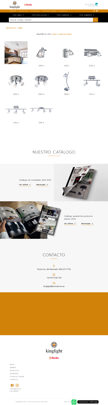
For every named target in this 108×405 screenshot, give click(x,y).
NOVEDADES (35, 11)
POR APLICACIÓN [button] (39, 15)
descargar (42, 184)
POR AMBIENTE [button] (86, 15)
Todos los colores (65, 34)
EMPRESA (13, 11)
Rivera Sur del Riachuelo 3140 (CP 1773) (54, 267)
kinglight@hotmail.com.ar (54, 284)
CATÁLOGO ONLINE (49, 11)
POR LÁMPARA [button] (63, 15)
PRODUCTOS (23, 11)
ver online (25, 184)
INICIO (12, 365)
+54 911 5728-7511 (54, 276)
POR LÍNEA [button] (17, 15)
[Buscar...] (51, 20)
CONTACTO (63, 11)
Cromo (54, 34)
